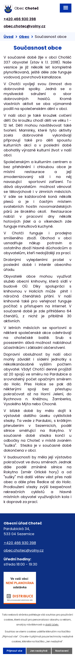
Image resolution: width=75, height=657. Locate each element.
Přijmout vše (14, 650)
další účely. (52, 624)
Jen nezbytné (38, 650)
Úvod (8, 36)
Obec (24, 36)
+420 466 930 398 (20, 18)
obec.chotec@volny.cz (24, 26)
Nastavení (62, 650)
